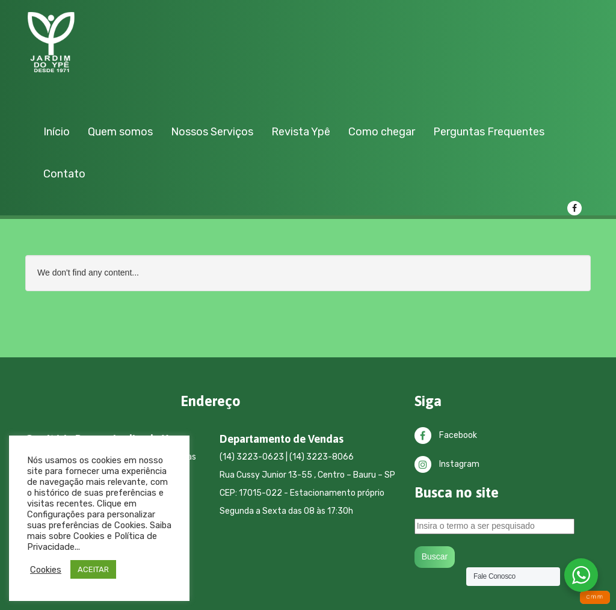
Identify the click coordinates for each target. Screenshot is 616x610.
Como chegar (381, 131)
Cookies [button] (45, 569)
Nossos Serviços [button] (212, 131)
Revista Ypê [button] (300, 131)
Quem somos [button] (120, 131)
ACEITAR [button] (93, 569)
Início (56, 131)
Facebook (445, 435)
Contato (64, 173)
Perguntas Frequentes (488, 131)
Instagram (446, 464)
